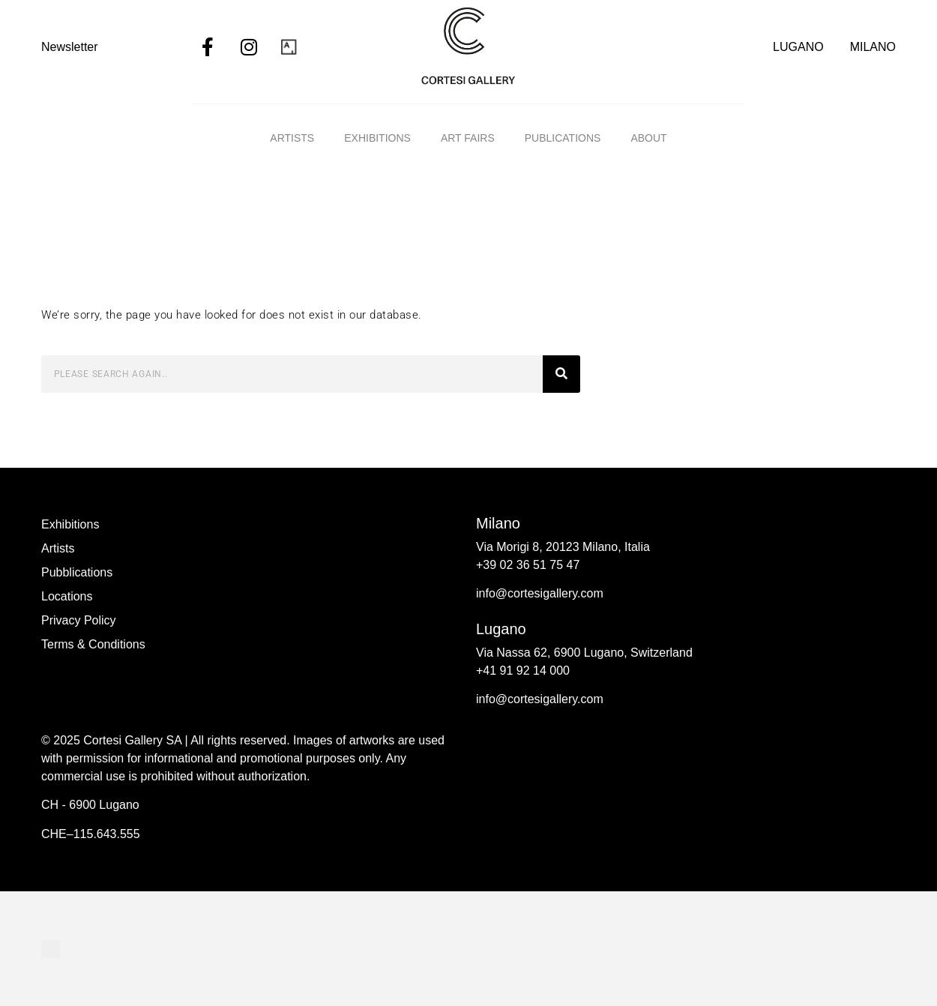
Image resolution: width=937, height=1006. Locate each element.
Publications (563, 138)
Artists (292, 138)
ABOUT (648, 138)
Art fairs (468, 138)
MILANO (873, 46)
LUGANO (798, 46)
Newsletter (69, 46)
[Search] (561, 374)
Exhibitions (377, 138)
